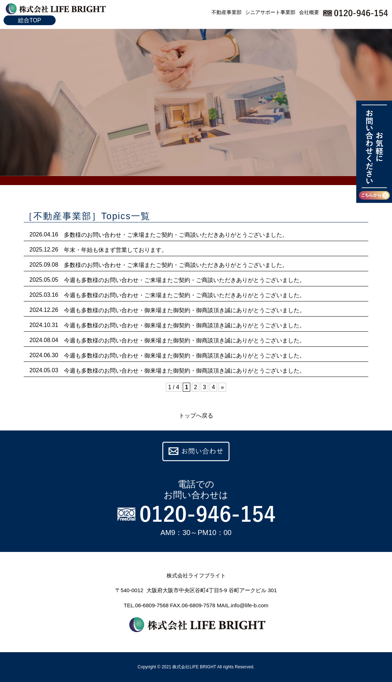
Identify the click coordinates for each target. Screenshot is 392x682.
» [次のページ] (222, 387)
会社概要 (309, 12)
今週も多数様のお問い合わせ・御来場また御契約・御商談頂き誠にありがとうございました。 (184, 310)
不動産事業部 (226, 12)
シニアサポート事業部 (270, 12)
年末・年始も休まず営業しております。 (115, 250)
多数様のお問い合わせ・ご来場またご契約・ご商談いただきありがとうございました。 (176, 235)
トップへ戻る (196, 416)
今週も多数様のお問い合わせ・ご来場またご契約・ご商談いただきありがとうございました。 (184, 280)
